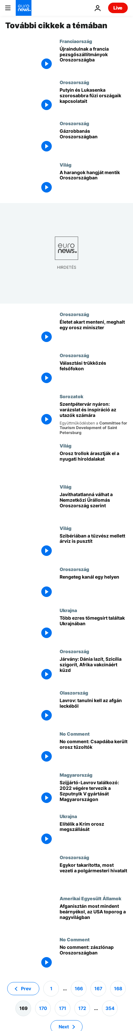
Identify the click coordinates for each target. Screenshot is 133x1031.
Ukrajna (68, 610)
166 (79, 988)
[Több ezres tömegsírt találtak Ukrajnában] (94, 628)
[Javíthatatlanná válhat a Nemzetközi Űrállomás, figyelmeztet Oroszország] (94, 504)
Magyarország (76, 774)
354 (109, 1008)
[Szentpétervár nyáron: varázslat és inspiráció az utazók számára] (94, 418)
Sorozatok (71, 396)
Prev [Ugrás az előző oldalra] (26, 988)
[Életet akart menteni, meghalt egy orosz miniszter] (94, 332)
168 (118, 988)
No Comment (75, 733)
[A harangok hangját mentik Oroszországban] (94, 182)
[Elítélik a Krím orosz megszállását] (94, 834)
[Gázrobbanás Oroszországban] (94, 141)
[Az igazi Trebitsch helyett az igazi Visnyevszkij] (94, 373)
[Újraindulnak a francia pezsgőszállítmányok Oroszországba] (94, 59)
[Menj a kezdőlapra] (23, 8)
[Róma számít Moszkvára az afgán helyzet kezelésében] (94, 710)
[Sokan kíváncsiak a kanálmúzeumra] (94, 587)
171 (62, 1008)
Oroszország (74, 82)
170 (43, 1008)
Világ (65, 164)
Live (118, 8)
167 (98, 988)
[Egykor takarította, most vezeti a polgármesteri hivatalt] (94, 875)
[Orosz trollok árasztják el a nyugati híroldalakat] (94, 463)
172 (82, 1008)
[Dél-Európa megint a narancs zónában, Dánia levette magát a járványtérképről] (94, 669)
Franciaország (76, 41)
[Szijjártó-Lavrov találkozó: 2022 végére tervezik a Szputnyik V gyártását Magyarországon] (94, 792)
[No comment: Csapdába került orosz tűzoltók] (94, 751)
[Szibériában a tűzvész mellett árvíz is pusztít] (94, 546)
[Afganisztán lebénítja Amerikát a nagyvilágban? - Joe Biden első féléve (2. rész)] (94, 916)
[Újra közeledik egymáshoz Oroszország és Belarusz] (94, 100)
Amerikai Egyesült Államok (90, 898)
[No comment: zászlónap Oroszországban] (94, 957)
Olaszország (74, 692)
